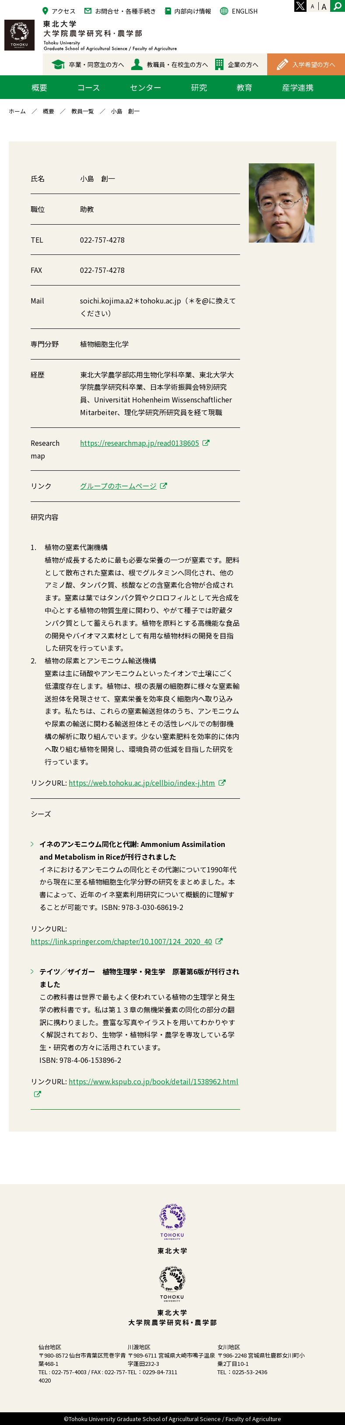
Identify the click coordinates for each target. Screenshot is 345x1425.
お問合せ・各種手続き (120, 10)
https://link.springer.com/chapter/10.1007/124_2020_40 (121, 941)
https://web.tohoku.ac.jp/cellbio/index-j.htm (142, 782)
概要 (48, 111)
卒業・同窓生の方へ (88, 64)
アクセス (59, 11)
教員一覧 (82, 111)
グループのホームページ (118, 485)
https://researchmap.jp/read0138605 (139, 442)
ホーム (17, 111)
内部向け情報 (188, 10)
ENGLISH (239, 11)
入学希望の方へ (306, 64)
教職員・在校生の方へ (169, 64)
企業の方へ (236, 64)
